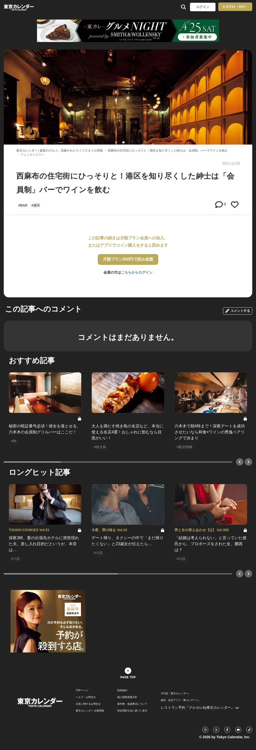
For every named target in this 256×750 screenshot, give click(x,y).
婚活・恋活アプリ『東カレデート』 (181, 700)
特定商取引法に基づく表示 (132, 710)
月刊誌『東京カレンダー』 (176, 693)
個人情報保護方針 (127, 697)
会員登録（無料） (235, 7)
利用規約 (122, 690)
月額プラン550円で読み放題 (128, 259)
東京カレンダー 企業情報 (90, 710)
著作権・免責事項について (132, 704)
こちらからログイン (136, 272)
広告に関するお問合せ (88, 704)
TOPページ (82, 690)
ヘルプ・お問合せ (86, 697)
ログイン (202, 7)
